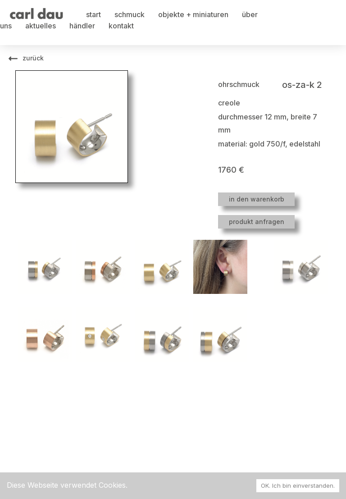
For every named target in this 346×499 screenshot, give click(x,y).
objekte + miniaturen (193, 14)
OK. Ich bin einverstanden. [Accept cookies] (298, 485)
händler (82, 25)
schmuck (129, 14)
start (93, 14)
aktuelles (40, 25)
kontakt (121, 25)
